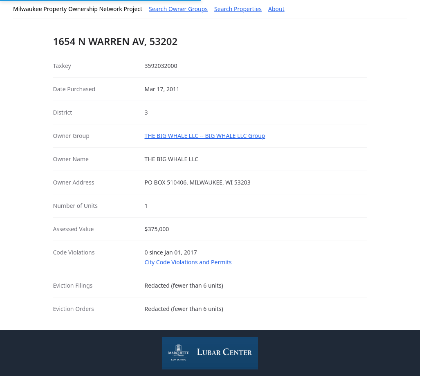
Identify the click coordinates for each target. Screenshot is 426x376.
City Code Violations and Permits (188, 262)
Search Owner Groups (178, 9)
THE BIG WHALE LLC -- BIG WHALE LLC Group (205, 136)
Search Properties (238, 9)
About (276, 9)
